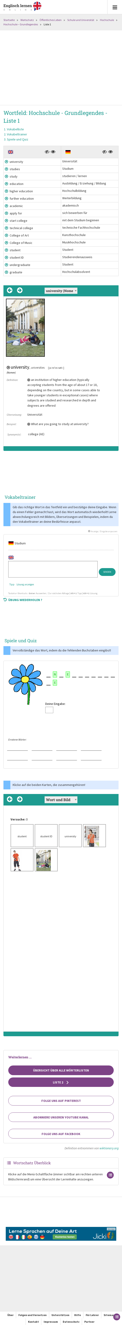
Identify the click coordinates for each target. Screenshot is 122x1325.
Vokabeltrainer (17, 134)
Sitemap (109, 1315)
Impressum (51, 1321)
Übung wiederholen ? (22, 600)
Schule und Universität (80, 20)
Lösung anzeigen (25, 584)
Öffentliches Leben (51, 20)
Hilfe (77, 1315)
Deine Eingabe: (55, 704)
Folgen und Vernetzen (32, 1315)
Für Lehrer (92, 1315)
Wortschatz (27, 20)
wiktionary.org (109, 1148)
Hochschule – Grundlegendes (20, 24)
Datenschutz (71, 1321)
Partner (89, 1321)
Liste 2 (61, 1082)
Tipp (11, 584)
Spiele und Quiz (17, 139)
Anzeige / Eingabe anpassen (102, 531)
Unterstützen (60, 1315)
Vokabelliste (15, 129)
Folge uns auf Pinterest (61, 1101)
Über (10, 1315)
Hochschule (107, 20)
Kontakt (33, 1321)
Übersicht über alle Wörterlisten (61, 1070)
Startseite (9, 20)
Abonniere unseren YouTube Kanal (61, 1117)
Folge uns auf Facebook (61, 1134)
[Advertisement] (61, 68)
